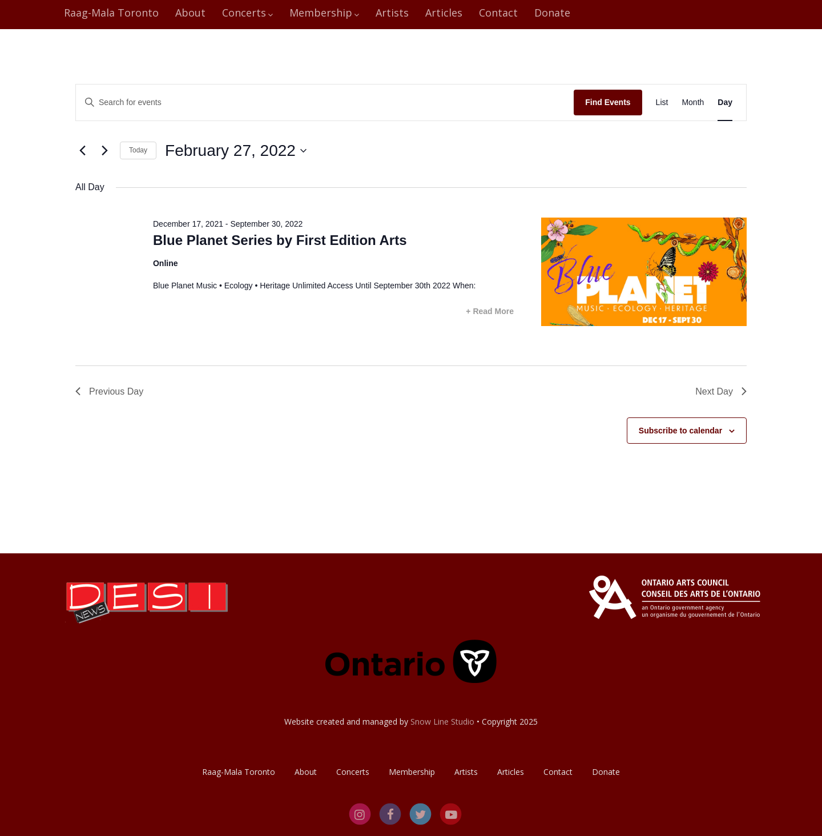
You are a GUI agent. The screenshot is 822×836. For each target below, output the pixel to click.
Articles (443, 12)
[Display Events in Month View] (693, 102)
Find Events (607, 102)
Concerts (247, 12)
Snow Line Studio (442, 721)
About (190, 12)
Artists (392, 12)
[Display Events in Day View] (725, 102)
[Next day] (104, 151)
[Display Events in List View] (662, 102)
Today (138, 150)
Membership (324, 12)
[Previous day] (82, 151)
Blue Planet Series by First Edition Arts (280, 240)
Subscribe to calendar (680, 430)
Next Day (721, 391)
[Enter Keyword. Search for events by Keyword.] (325, 102)
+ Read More (490, 311)
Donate (552, 12)
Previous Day (109, 391)
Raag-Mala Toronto (111, 12)
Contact (498, 12)
